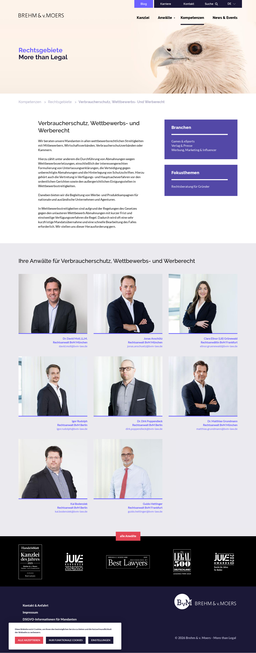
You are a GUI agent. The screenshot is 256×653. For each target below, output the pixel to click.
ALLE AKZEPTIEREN (29, 640)
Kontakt (189, 4)
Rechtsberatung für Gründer (190, 186)
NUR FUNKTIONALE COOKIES (66, 640)
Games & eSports (183, 141)
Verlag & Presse (181, 145)
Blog (144, 4)
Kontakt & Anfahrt (35, 605)
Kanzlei (143, 18)
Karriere (165, 4)
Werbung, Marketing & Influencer (193, 150)
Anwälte (165, 18)
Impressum (30, 612)
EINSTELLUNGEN (100, 640)
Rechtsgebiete (60, 102)
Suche (209, 4)
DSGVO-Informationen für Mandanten (50, 619)
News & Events (225, 18)
